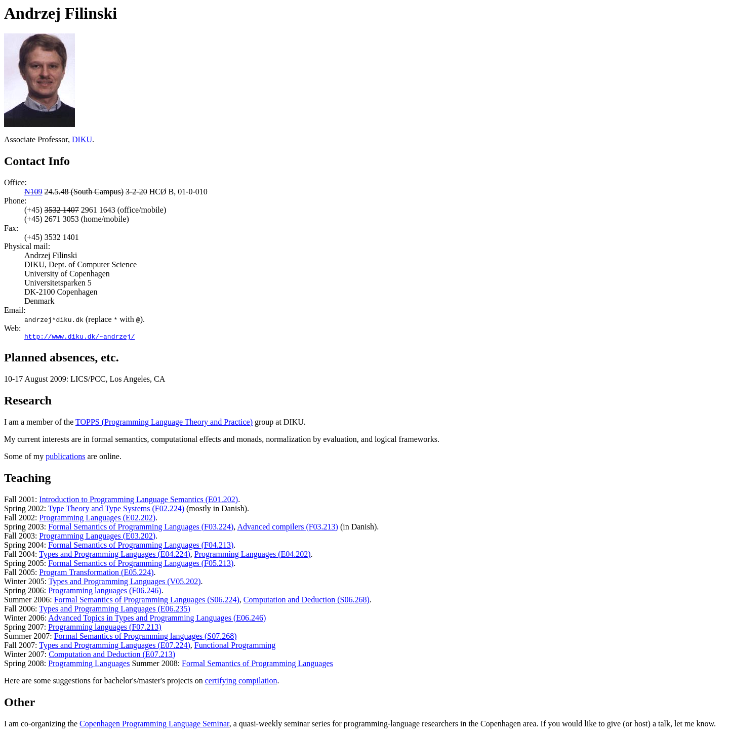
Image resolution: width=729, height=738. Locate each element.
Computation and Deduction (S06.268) (307, 601)
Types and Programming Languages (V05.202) (125, 583)
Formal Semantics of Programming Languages (257, 665)
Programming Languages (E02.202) (97, 519)
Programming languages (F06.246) (104, 592)
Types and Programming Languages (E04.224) (114, 555)
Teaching (27, 479)
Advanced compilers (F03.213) (287, 528)
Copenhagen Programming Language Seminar (154, 725)
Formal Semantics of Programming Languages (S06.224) (146, 601)
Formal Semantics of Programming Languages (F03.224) (140, 528)
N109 (33, 191)
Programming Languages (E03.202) (97, 537)
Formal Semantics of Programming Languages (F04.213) (140, 546)
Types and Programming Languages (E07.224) (114, 646)
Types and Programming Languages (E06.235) (114, 610)
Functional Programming (234, 646)
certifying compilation (241, 682)
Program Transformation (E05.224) (96, 573)
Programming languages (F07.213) (104, 628)
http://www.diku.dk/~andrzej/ (79, 337)
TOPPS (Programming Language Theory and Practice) (164, 423)
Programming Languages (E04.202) (252, 555)
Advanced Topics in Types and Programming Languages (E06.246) (157, 619)
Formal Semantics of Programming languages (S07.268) (145, 637)
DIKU (82, 139)
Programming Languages (89, 665)
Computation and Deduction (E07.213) (112, 655)
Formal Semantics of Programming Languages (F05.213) (140, 564)
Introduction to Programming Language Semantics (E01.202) (138, 501)
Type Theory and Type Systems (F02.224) (116, 510)
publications (65, 458)
